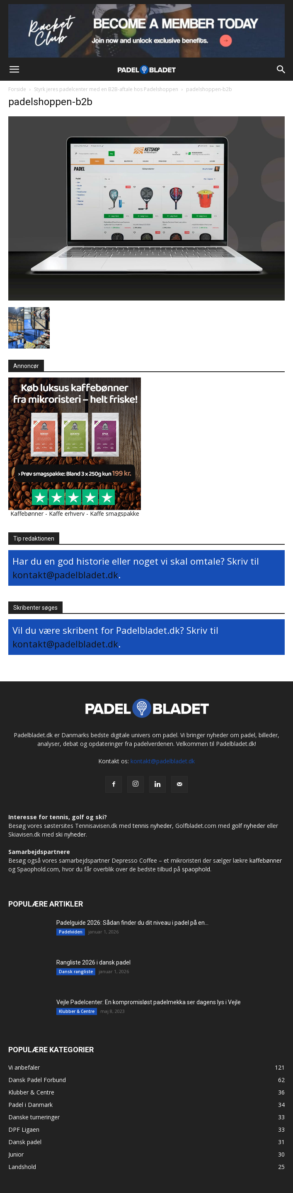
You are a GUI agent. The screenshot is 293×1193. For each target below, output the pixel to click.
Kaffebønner (27, 513)
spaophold (196, 869)
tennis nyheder (152, 826)
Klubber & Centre (76, 1011)
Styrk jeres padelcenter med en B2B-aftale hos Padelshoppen (106, 89)
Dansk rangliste (76, 971)
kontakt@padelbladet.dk (65, 574)
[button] (14, 69)
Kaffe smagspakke (114, 513)
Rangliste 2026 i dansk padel (93, 962)
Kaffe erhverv (67, 513)
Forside (17, 89)
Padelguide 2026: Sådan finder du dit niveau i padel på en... (132, 922)
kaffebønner (265, 860)
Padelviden (70, 932)
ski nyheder (71, 834)
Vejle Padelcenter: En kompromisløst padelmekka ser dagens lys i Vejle (148, 1002)
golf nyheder (248, 826)
